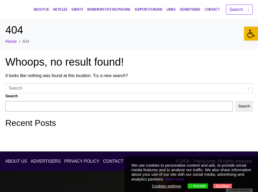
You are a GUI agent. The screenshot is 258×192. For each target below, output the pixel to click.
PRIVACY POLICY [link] (81, 161)
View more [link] (174, 179)
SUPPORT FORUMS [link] (149, 9)
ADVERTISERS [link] (190, 9)
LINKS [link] (171, 9)
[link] (251, 34)
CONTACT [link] (212, 9)
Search (11, 96)
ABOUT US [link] (41, 9)
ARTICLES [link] (60, 9)
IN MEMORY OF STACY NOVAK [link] (108, 9)
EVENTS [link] (77, 9)
